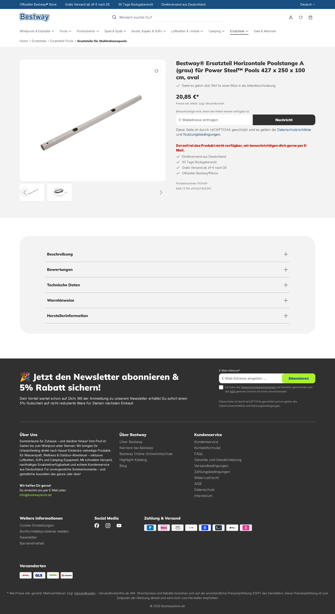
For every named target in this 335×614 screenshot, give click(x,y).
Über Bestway (131, 442)
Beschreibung (60, 254)
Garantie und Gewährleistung (217, 460)
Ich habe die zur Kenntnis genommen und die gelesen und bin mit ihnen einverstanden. (268, 389)
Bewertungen (60, 269)
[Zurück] (24, 192)
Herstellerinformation (67, 315)
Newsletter (28, 537)
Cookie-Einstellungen (37, 525)
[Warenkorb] (310, 17)
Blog (123, 466)
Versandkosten (85, 593)
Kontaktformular (207, 448)
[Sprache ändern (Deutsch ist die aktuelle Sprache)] (307, 4)
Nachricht (283, 120)
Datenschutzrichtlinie (294, 130)
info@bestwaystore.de (36, 495)
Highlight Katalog (133, 460)
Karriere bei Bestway (136, 448)
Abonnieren (298, 378)
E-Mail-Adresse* (229, 370)
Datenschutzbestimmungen (258, 387)
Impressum (203, 496)
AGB (232, 391)
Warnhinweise (60, 300)
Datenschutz (204, 490)
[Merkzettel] (301, 17)
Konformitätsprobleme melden (44, 531)
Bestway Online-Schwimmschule (145, 454)
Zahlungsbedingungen (212, 472)
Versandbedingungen (211, 466)
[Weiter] (161, 192)
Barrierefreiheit (32, 543)
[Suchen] (114, 17)
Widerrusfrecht (206, 478)
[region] (93, 130)
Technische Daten (63, 284)
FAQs (198, 454)
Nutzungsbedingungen (201, 134)
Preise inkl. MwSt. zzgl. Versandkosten (200, 103)
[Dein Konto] (291, 17)
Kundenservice (206, 442)
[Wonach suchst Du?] (172, 17)
